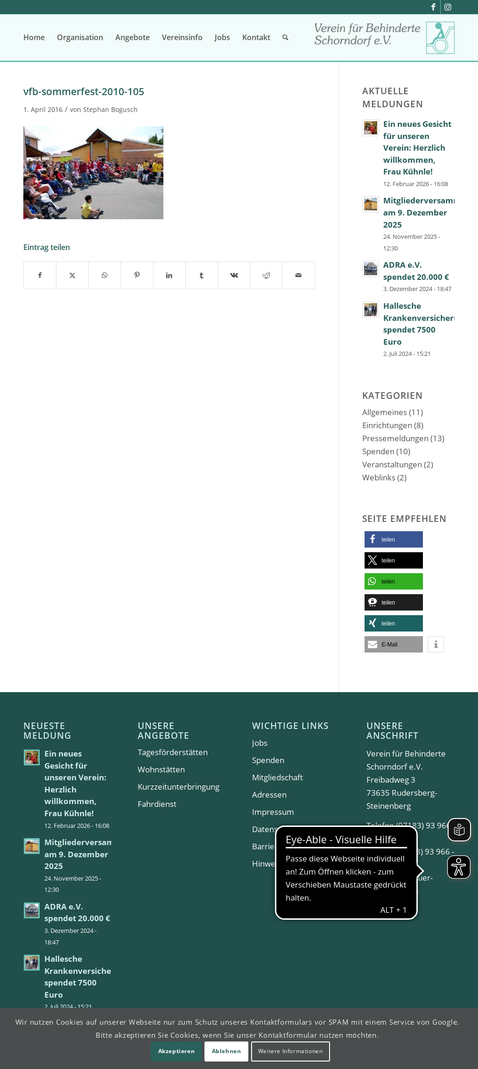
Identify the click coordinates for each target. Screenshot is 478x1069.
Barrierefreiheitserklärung (296, 846)
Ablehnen (226, 1051)
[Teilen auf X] (72, 275)
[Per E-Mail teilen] (298, 275)
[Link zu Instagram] (448, 7)
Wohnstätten (161, 769)
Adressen (269, 794)
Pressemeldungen (395, 438)
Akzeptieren (176, 1051)
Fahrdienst (157, 803)
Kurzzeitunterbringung (178, 786)
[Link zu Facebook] (433, 7)
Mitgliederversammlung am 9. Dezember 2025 (92, 854)
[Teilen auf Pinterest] (137, 275)
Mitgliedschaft (277, 777)
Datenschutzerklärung (292, 829)
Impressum (273, 811)
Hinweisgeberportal (288, 863)
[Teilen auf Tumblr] (202, 275)
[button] (394, 539)
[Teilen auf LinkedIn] (169, 275)
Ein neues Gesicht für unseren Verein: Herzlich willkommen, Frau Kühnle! (417, 147)
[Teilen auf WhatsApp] (104, 275)
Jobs (259, 742)
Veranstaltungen (392, 464)
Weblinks (378, 477)
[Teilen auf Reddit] (266, 275)
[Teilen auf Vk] (234, 275)
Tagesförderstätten (173, 752)
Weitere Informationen (290, 1051)
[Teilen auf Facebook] (40, 275)
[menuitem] (34, 37)
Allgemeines (384, 412)
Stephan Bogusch (110, 109)
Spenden (378, 451)
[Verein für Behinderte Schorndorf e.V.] (385, 41)
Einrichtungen (387, 425)
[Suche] (285, 37)
